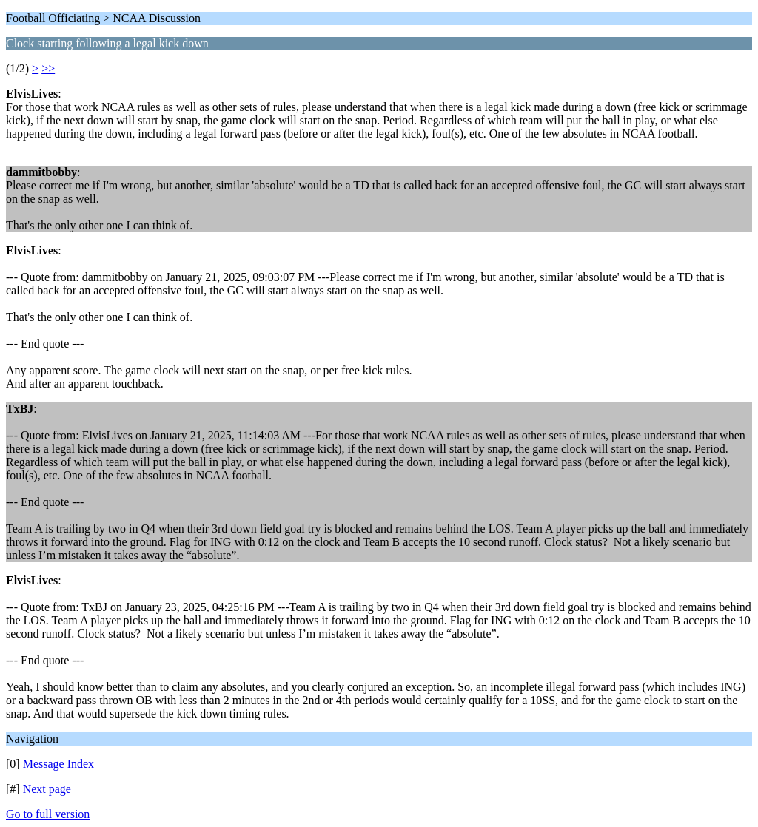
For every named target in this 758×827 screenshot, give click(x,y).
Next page (47, 789)
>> (48, 68)
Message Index (58, 763)
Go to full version (48, 814)
